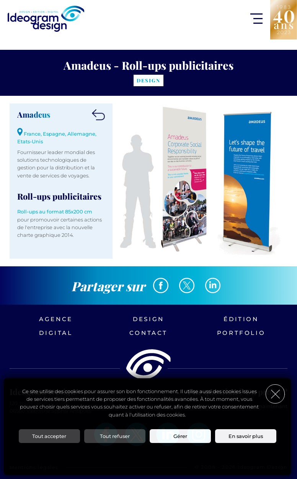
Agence (56, 319)
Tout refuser (115, 436)
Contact (148, 332)
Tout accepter (49, 436)
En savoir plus (245, 436)
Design (148, 319)
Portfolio (241, 332)
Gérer (180, 436)
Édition (241, 319)
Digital (55, 332)
